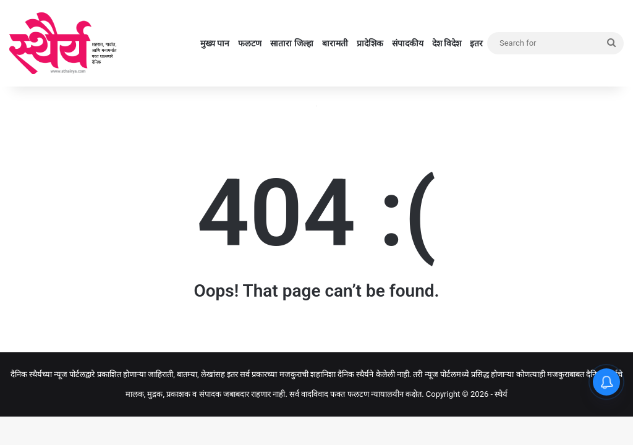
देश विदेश (446, 43)
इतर (476, 43)
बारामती (335, 43)
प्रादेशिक (370, 43)
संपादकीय (407, 43)
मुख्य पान (214, 43)
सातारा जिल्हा (291, 43)
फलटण (249, 43)
